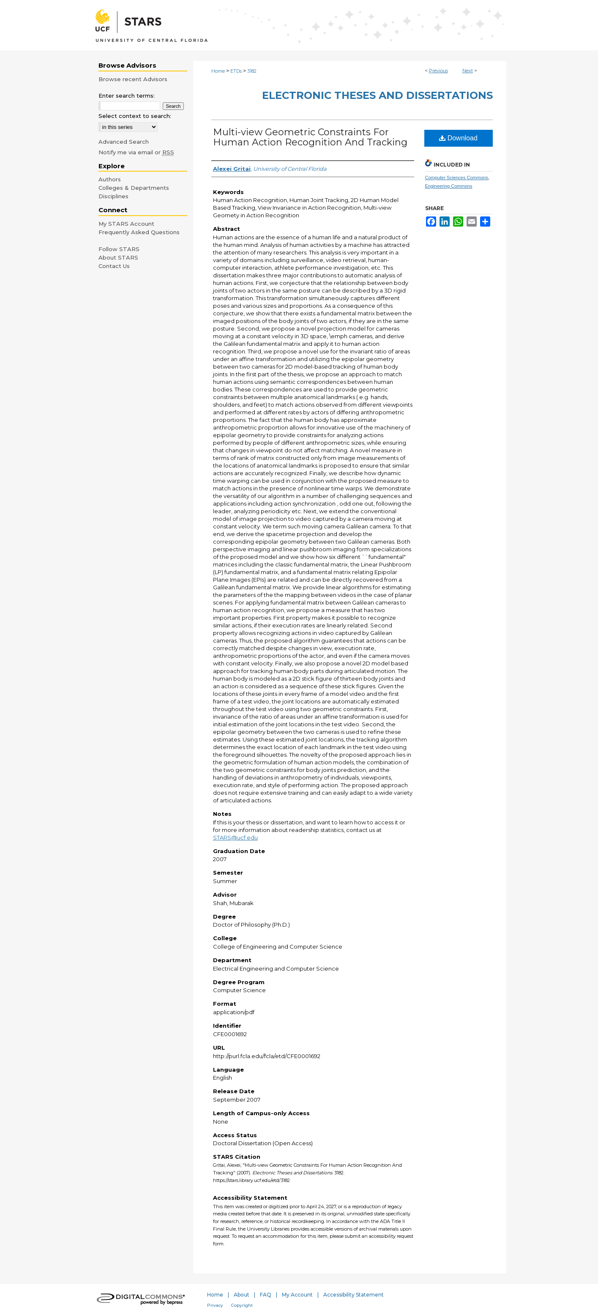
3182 (252, 71)
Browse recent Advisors (132, 79)
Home (218, 71)
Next (467, 71)
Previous (438, 71)
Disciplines (113, 196)
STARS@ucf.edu (235, 837)
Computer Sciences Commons (456, 177)
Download (458, 138)
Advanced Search (123, 141)
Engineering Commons (448, 186)
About (241, 1294)
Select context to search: (134, 115)
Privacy (215, 1305)
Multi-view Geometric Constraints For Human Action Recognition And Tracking (310, 137)
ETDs (236, 71)
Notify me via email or (136, 152)
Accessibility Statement (353, 1294)
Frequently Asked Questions (139, 232)
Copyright (242, 1305)
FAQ (265, 1294)
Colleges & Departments (133, 187)
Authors (109, 179)
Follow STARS (118, 249)
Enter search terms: (126, 95)
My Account (297, 1294)
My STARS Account (126, 223)
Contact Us (114, 266)
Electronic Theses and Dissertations (377, 95)
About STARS (118, 257)
